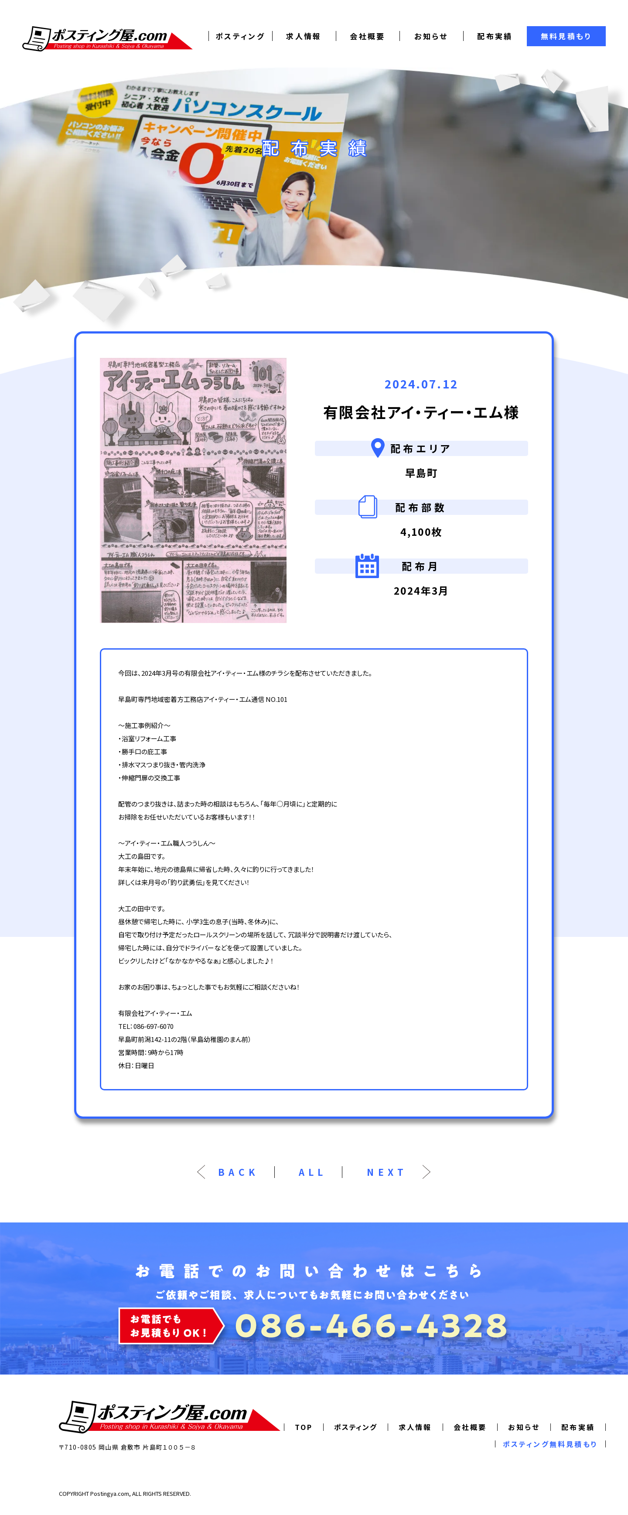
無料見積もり (566, 36)
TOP (304, 1427)
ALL (313, 1172)
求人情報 (304, 36)
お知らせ (431, 36)
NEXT (387, 1172)
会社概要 (368, 36)
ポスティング (240, 36)
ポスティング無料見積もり (550, 1444)
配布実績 (495, 36)
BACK (238, 1172)
